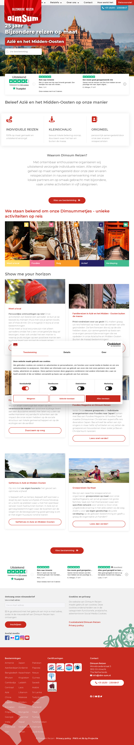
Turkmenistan (38, 722)
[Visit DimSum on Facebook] (7, 637)
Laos (21, 687)
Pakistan (36, 663)
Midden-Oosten (23, 704)
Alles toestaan (103, 399)
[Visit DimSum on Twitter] (101, 696)
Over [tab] (104, 352)
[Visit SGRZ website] (60, 666)
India (7, 722)
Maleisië (23, 697)
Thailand (36, 707)
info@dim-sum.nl (100, 675)
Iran (7, 732)
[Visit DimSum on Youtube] (96, 696)
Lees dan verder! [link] (99, 524)
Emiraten (10, 707)
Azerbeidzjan (11, 668)
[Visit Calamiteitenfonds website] (78, 666)
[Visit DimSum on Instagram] (94, 696)
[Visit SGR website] (52, 666)
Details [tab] (67, 352)
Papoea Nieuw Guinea (36, 673)
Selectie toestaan (67, 399)
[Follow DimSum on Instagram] (22, 637)
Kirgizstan (24, 677)
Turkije (35, 717)
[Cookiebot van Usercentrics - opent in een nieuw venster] (110, 345)
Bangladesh (11, 673)
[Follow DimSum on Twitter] (17, 637)
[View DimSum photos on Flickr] (12, 637)
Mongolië (24, 712)
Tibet (35, 712)
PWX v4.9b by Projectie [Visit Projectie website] (85, 738)
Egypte (8, 702)
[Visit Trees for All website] (52, 676)
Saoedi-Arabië (36, 685)
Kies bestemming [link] (67, 550)
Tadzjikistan (38, 697)
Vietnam (36, 727)
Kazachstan (24, 673)
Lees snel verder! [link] (99, 438)
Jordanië (23, 668)
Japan (22, 663)
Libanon (23, 692)
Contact (88, 2)
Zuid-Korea (38, 732)
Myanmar (23, 717)
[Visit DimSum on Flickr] (99, 696)
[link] (17, 244)
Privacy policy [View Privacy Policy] (63, 738)
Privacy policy (76, 625)
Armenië (9, 663)
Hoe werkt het (105, 2)
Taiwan (36, 702)
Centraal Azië (9, 690)
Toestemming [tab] (30, 352)
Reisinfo (56, 2)
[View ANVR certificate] (69, 666)
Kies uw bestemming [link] (67, 200)
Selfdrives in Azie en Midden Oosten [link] (35, 522)
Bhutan (9, 677)
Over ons (73, 2)
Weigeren (31, 399)
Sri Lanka (37, 692)
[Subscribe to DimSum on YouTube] (27, 637)
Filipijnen (10, 712)
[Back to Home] (23, 12)
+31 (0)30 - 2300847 (114, 8)
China (8, 697)
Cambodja (10, 682)
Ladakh (22, 682)
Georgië (9, 717)
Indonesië (10, 727)
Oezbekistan (24, 727)
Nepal (22, 722)
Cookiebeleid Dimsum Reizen (84, 622)
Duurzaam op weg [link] (35, 430)
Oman (22, 732)
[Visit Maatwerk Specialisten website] (52, 686)
